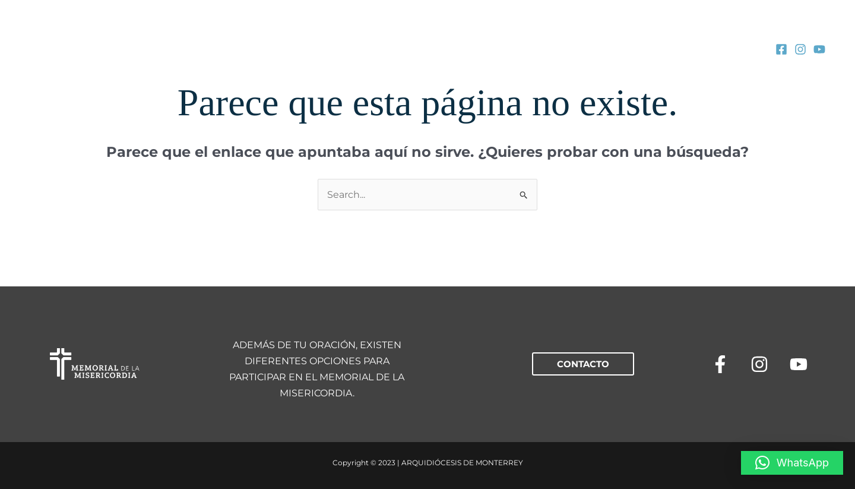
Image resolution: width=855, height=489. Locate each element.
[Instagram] (800, 49)
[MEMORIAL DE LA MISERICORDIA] (74, 47)
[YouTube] (819, 49)
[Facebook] (781, 49)
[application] (250, 48)
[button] (583, 364)
